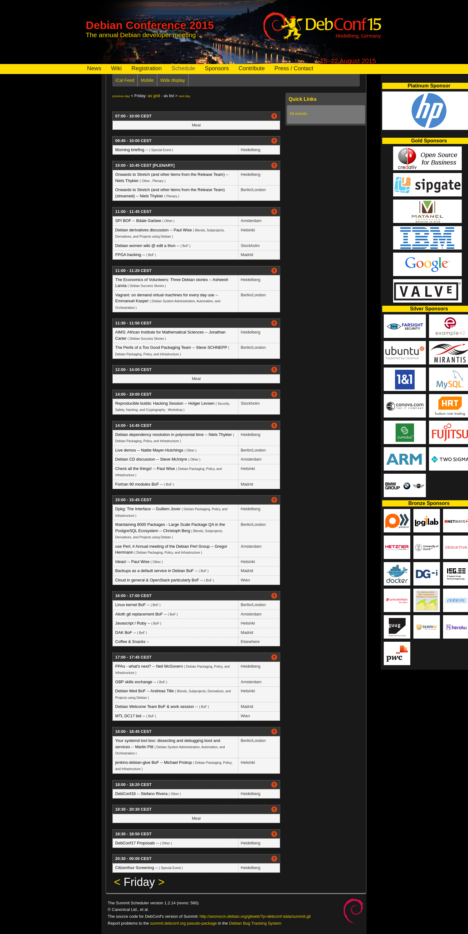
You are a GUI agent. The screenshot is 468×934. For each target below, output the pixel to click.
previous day (120, 96)
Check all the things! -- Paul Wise (145, 468)
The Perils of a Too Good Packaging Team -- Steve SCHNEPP (171, 347)
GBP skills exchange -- (136, 681)
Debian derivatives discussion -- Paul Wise (154, 230)
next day (184, 96)
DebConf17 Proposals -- (137, 843)
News (94, 68)
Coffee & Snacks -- (132, 641)
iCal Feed (124, 80)
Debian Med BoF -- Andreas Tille (145, 691)
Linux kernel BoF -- (132, 604)
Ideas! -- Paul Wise (132, 561)
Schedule (183, 68)
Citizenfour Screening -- (137, 867)
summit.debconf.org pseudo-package (183, 923)
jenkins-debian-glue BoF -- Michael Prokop (154, 762)
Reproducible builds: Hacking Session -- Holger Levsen (165, 403)
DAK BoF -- (126, 632)
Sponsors (217, 68)
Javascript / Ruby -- (133, 623)
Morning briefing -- (132, 149)
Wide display (172, 80)
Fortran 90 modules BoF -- (139, 484)
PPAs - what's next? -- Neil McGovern (149, 666)
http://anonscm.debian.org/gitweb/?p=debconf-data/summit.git (255, 916)
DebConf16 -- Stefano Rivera (141, 793)
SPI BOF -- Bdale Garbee (138, 220)
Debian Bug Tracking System (255, 923)
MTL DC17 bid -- (130, 716)
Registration (146, 68)
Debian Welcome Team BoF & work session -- (157, 706)
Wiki (116, 68)
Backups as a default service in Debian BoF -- (156, 570)
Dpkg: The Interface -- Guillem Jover (148, 509)
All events (298, 113)
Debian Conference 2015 (150, 25)
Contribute (252, 68)
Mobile (147, 80)
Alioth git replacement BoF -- (141, 614)
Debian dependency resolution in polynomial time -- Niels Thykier (174, 434)
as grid (154, 95)
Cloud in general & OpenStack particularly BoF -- (159, 580)
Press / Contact (294, 68)
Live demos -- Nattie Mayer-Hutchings (149, 450)
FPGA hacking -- (130, 254)
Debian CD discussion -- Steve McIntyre (151, 459)
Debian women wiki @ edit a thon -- (147, 245)
